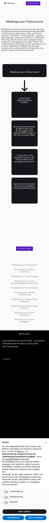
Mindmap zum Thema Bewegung (24, 320)
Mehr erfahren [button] (24, 512)
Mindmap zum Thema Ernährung (24, 270)
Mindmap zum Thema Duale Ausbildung (24, 300)
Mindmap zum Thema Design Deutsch (24, 307)
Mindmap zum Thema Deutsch (24, 287)
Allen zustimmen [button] (35, 518)
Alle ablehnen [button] (13, 518)
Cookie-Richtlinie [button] (12, 459)
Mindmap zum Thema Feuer (24, 265)
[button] (46, 442)
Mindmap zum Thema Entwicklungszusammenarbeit (24, 282)
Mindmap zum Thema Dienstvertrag (24, 293)
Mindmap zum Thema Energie (24, 276)
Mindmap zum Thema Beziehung (24, 313)
